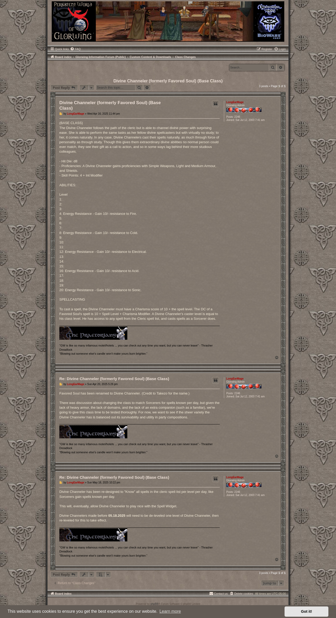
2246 (237, 116)
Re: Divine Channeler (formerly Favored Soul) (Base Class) (114, 378)
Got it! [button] (306, 611)
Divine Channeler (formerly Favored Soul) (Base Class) (168, 81)
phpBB (154, 604)
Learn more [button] (170, 611)
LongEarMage (235, 102)
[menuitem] (75, 49)
